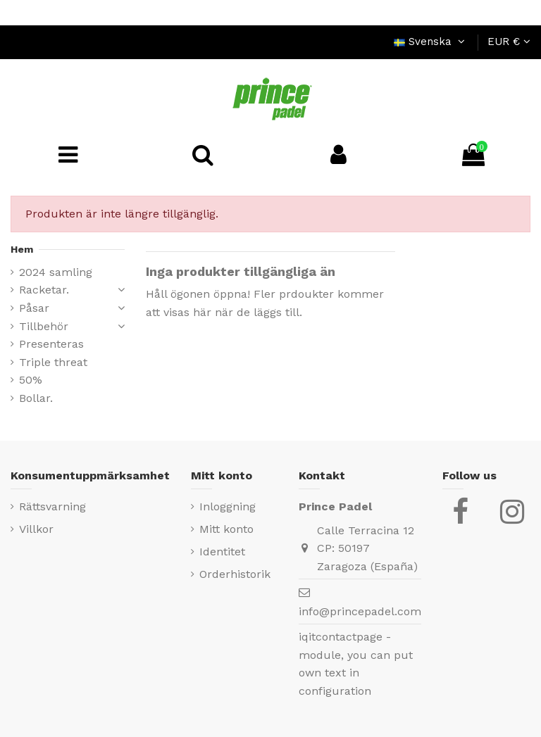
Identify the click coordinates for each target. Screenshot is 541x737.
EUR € (508, 41)
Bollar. (36, 398)
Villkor (36, 529)
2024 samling (55, 272)
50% (30, 379)
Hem (22, 249)
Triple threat (53, 362)
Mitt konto (226, 529)
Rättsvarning (52, 506)
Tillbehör (43, 326)
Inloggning (227, 506)
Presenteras (51, 344)
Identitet (222, 551)
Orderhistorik (234, 574)
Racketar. (44, 289)
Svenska (431, 41)
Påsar (34, 308)
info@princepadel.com (360, 611)
